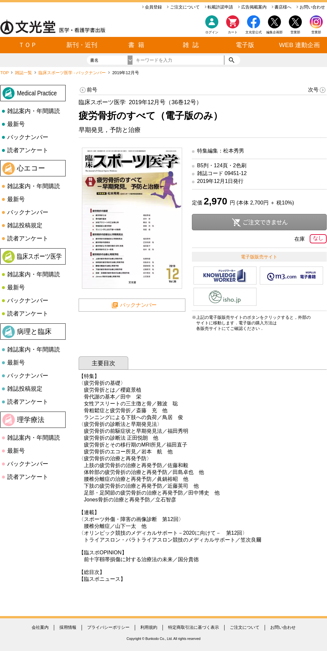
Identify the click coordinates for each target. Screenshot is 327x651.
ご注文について (183, 7)
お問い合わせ (310, 7)
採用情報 (67, 627)
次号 (317, 90)
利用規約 (148, 627)
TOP (5, 72)
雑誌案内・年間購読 (33, 111)
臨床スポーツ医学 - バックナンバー (73, 72)
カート (232, 26)
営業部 (316, 32)
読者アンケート (27, 150)
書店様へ (282, 7)
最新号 (16, 124)
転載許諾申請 (219, 7)
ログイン (211, 32)
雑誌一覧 (24, 72)
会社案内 (40, 627)
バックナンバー (27, 137)
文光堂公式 (253, 32)
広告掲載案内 (252, 7)
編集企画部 (274, 32)
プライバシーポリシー (108, 627)
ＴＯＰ (27, 44)
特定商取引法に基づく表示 (193, 627)
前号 (88, 90)
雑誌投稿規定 (24, 225)
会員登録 (152, 7)
